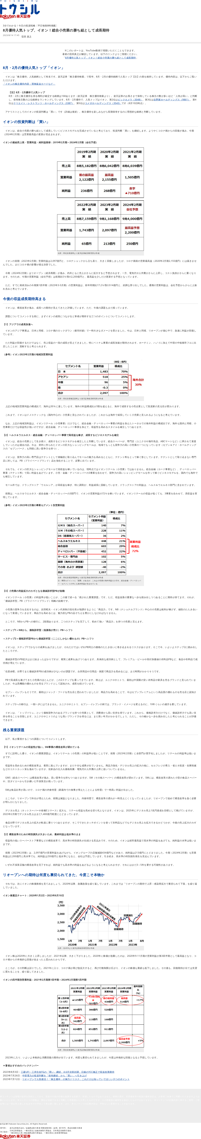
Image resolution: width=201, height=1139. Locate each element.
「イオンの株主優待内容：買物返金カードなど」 (29, 83)
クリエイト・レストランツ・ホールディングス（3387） (43, 103)
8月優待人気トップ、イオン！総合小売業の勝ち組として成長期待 (100, 57)
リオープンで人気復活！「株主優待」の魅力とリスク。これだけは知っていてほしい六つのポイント (76, 1079)
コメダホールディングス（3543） (103, 103)
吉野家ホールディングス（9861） (172, 99)
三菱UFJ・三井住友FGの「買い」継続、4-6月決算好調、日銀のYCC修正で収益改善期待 (67, 1072)
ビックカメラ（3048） (130, 99)
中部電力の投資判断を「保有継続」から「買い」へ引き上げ (54, 1075)
